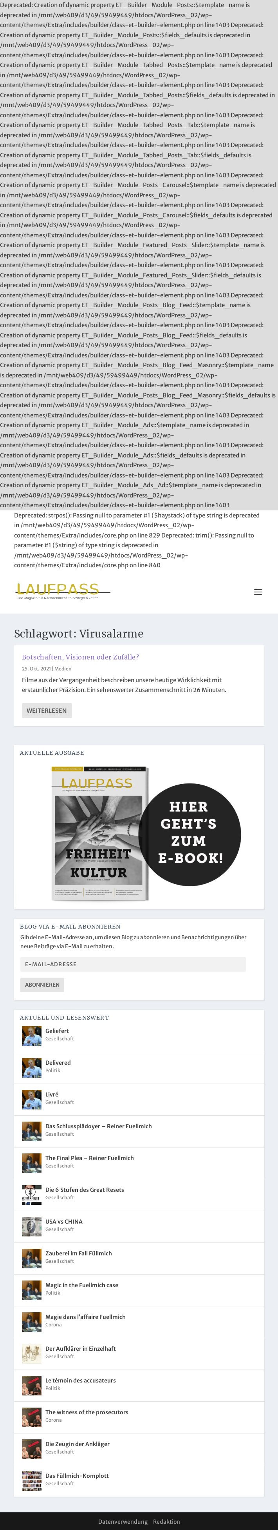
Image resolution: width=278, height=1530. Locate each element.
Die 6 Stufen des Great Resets (84, 1189)
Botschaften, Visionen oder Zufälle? (80, 657)
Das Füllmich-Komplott (77, 1475)
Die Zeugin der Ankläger (77, 1444)
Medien (63, 669)
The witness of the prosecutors (86, 1412)
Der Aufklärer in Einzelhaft (80, 1348)
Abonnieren (42, 985)
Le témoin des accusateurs (80, 1380)
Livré (51, 1094)
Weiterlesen (47, 710)
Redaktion (166, 1521)
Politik (52, 1070)
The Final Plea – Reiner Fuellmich (89, 1158)
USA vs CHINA (64, 1221)
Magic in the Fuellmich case (81, 1285)
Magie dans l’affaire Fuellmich (85, 1317)
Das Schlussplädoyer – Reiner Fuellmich (98, 1126)
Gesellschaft (59, 1039)
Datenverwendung (123, 1521)
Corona (53, 1325)
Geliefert (57, 1031)
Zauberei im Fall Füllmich (78, 1253)
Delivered (58, 1062)
